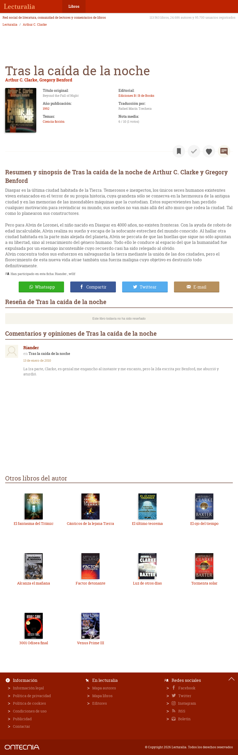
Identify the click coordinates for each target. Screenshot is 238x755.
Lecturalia (10, 25)
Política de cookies (29, 703)
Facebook (186, 687)
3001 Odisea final (33, 642)
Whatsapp (45, 287)
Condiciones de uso (30, 711)
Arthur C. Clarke (35, 25)
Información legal (28, 687)
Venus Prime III (90, 642)
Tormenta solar (204, 583)
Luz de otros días (147, 583)
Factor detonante (91, 583)
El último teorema (147, 523)
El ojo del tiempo (204, 523)
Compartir (96, 287)
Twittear (148, 287)
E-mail (199, 287)
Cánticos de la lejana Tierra (90, 523)
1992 (46, 108)
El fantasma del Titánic (34, 523)
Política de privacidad (32, 695)
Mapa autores (104, 687)
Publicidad (22, 718)
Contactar (21, 726)
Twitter (184, 695)
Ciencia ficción (54, 121)
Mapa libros (102, 695)
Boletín (184, 718)
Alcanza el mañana (33, 583)
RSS (181, 711)
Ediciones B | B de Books (136, 95)
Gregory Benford (55, 80)
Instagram (186, 703)
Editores (99, 703)
